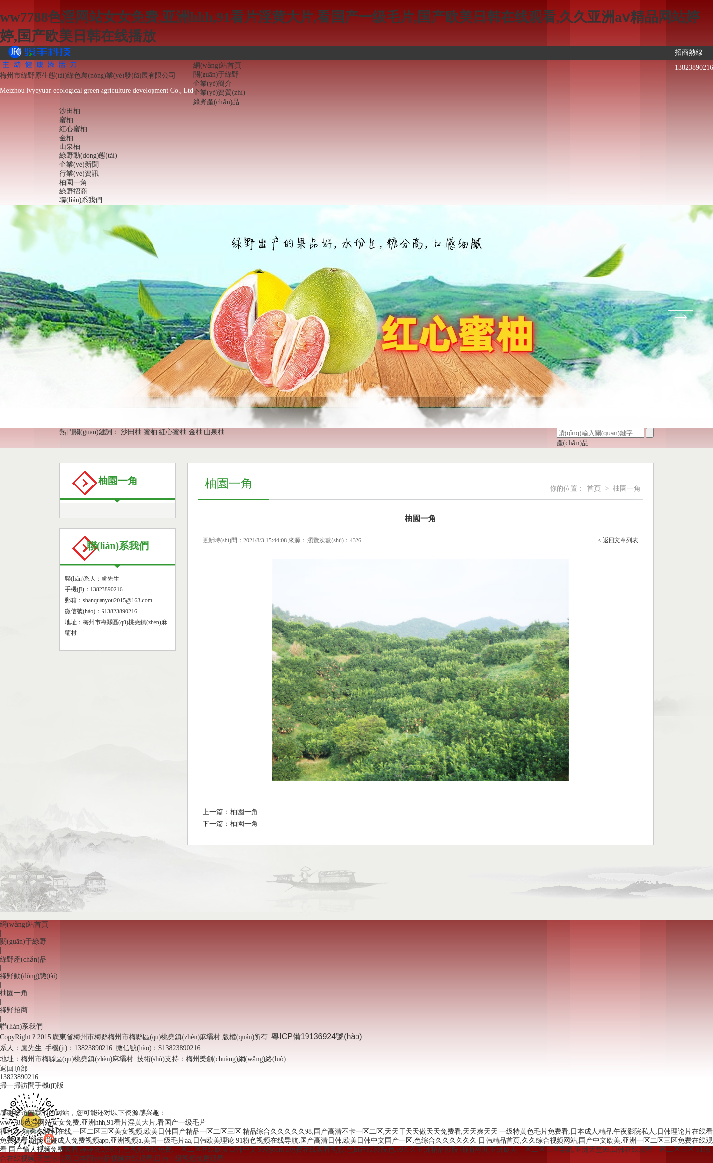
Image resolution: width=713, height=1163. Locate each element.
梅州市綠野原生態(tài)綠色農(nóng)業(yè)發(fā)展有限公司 (88, 75)
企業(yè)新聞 (79, 164)
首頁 (594, 488)
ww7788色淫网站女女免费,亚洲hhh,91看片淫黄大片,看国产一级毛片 (103, 1122)
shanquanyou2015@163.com (117, 600)
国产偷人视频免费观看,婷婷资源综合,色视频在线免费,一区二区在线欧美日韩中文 (133, 1149)
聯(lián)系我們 (80, 200)
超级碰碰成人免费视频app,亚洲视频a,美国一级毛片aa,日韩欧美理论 (132, 1140)
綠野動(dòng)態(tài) (88, 155)
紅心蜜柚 (73, 129)
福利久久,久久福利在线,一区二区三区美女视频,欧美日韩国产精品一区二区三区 (120, 1131)
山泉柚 (69, 146)
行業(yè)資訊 (79, 173)
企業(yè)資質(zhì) (219, 92)
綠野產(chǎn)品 (216, 102)
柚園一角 (73, 182)
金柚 (66, 138)
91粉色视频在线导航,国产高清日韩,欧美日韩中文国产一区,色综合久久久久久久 (356, 1140)
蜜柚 (66, 120)
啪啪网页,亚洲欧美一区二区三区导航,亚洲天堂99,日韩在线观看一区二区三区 (577, 1149)
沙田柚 (69, 111)
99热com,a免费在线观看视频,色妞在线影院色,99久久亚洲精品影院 (358, 1149)
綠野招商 (73, 191)
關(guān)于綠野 (216, 74)
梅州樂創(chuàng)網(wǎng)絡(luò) (236, 1059)
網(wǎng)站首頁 (217, 65)
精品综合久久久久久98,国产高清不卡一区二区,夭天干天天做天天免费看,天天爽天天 (370, 1131)
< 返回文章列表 (618, 540)
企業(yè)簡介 (212, 83)
